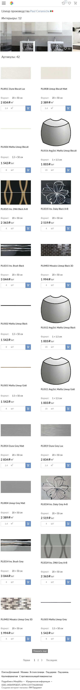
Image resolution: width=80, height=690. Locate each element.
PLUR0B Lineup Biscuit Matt (54, 89)
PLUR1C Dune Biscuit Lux (13, 89)
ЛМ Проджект (35, 688)
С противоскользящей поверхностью (35, 676)
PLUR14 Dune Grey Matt (12, 446)
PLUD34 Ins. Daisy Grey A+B (54, 504)
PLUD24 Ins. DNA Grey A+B (54, 562)
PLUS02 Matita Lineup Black (14, 323)
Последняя (51, 660)
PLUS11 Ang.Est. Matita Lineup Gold (58, 389)
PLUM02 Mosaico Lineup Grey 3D (17, 619)
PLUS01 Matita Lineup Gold (14, 385)
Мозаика (24, 672)
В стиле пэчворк (37, 672)
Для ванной (14, 672)
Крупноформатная (10, 676)
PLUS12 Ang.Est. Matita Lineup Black (58, 327)
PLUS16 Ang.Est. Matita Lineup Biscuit (59, 150)
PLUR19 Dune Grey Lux (52, 446)
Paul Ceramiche (40, 11)
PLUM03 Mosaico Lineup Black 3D (57, 265)
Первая (26, 660)
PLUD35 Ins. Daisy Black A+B (54, 209)
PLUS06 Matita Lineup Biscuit (14, 147)
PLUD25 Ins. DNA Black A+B (14, 209)
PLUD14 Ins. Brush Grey (12, 561)
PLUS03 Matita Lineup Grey (54, 619)
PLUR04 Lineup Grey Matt (13, 503)
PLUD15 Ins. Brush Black (12, 265)
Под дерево (51, 672)
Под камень (63, 672)
